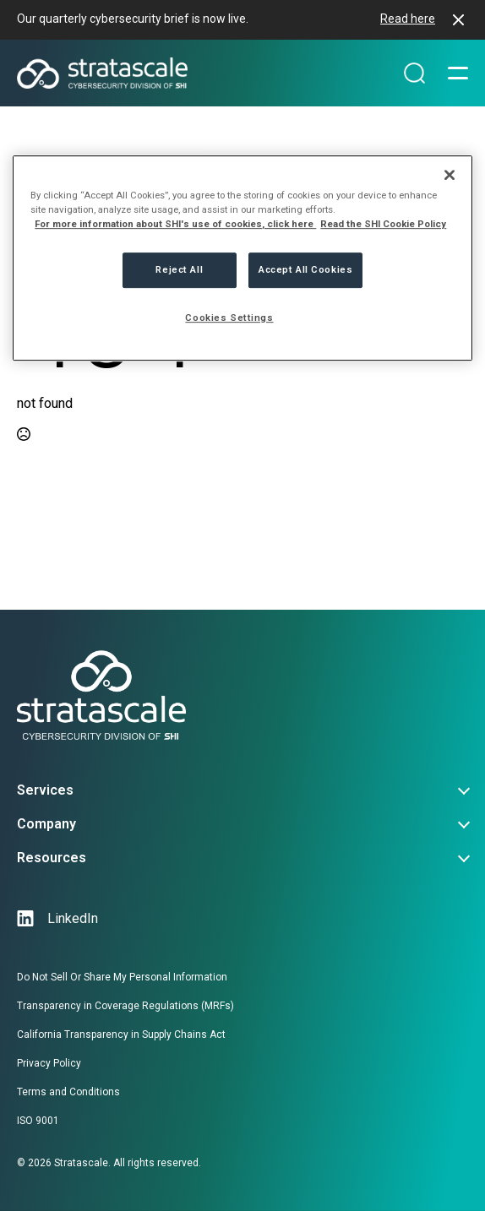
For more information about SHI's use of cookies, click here (175, 224)
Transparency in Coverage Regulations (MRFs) (125, 1006)
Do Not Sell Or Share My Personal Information (122, 977)
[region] (242, 258)
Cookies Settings (229, 317)
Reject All (179, 269)
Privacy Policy (49, 1063)
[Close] (449, 174)
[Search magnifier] (414, 73)
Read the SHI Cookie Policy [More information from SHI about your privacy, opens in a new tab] (383, 224)
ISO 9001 (38, 1121)
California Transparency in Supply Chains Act (121, 1034)
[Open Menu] (458, 73)
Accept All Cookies (305, 269)
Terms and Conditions (68, 1092)
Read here (407, 18)
